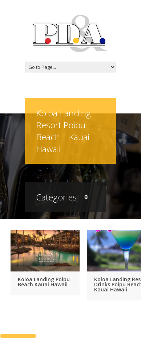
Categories (62, 197)
